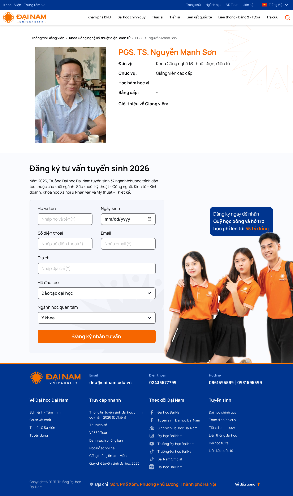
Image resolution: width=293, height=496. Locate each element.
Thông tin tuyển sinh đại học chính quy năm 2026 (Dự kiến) (116, 415)
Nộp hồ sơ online (102, 448)
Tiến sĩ (174, 17)
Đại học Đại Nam (165, 412)
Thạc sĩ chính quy (222, 420)
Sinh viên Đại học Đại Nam (173, 427)
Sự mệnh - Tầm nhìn (45, 412)
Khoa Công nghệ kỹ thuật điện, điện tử (99, 38)
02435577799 (162, 382)
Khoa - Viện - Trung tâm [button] (23, 5)
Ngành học (213, 5)
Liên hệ (248, 5)
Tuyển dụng (39, 435)
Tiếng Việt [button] (275, 5)
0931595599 (249, 382)
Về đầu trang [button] (247, 484)
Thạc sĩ (157, 17)
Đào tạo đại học (57, 293)
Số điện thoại (50, 233)
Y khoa (48, 318)
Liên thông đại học (223, 435)
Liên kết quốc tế (199, 17)
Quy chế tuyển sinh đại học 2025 (114, 463)
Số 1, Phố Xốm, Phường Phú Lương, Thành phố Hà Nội (163, 484)
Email (106, 233)
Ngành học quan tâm (58, 307)
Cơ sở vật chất (40, 420)
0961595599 (221, 382)
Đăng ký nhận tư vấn (96, 336)
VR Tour (232, 5)
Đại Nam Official (165, 459)
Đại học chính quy (131, 17)
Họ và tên (47, 208)
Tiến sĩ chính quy (222, 427)
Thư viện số (98, 425)
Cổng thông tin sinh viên (108, 455)
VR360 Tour (98, 432)
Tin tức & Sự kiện (42, 427)
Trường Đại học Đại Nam (171, 443)
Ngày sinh (110, 208)
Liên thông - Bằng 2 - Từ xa (239, 17)
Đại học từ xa (219, 443)
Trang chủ (193, 5)
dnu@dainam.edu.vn (110, 382)
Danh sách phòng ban (106, 440)
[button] (99, 17)
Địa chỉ (44, 258)
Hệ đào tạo (48, 282)
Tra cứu (272, 17)
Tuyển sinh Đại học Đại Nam (174, 420)
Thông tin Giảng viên (47, 38)
